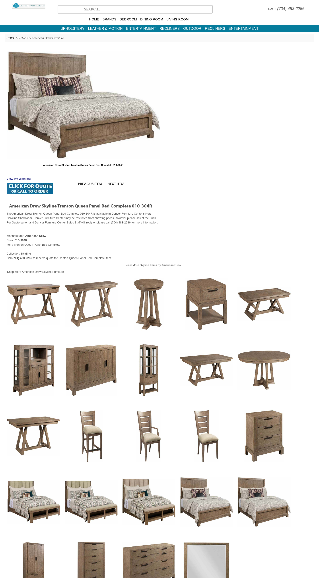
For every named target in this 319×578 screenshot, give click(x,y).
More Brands (196, 542)
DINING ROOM (151, 19)
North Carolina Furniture (151, 547)
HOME (94, 19)
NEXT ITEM (269, 50)
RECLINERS (170, 28)
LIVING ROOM (178, 19)
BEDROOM (128, 19)
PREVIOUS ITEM (243, 50)
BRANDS (110, 19)
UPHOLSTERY (72, 28)
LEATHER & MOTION (105, 28)
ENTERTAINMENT (141, 28)
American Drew (157, 542)
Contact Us (178, 547)
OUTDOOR (192, 28)
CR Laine (178, 542)
